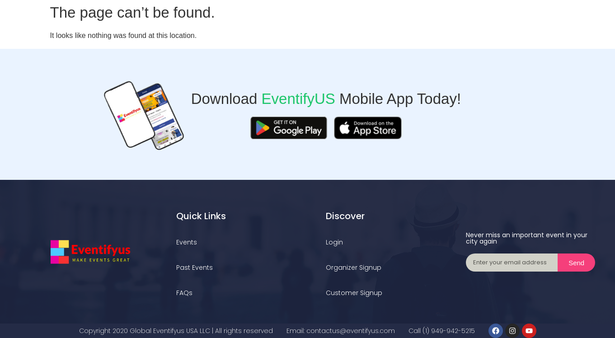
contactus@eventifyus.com (350, 330)
